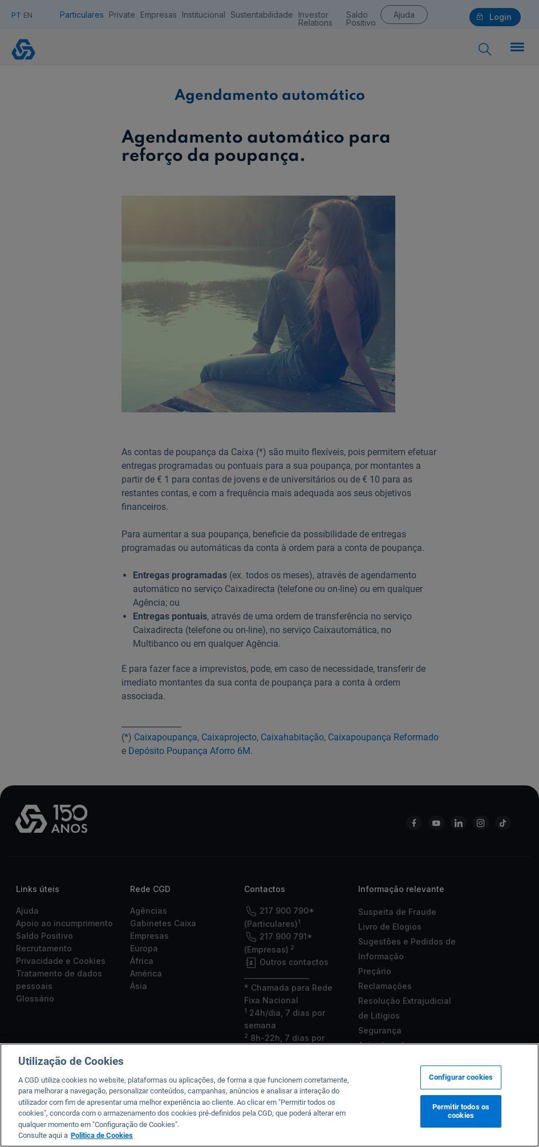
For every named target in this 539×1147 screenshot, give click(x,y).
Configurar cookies (461, 1077)
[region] (269, 1095)
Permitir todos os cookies (460, 1111)
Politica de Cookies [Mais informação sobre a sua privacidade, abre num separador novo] (102, 1135)
